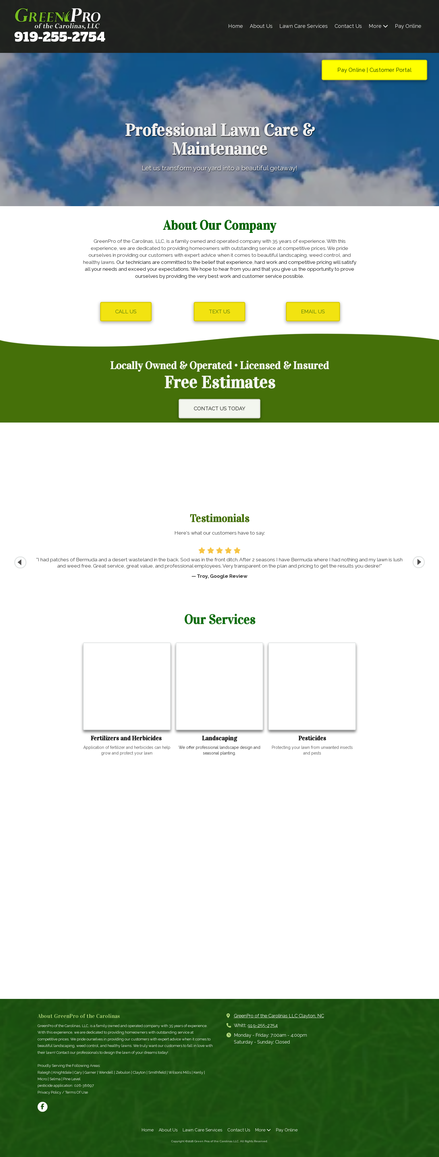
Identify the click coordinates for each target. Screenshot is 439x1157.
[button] (419, 562)
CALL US (126, 311)
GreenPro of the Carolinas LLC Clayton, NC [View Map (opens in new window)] (279, 1016)
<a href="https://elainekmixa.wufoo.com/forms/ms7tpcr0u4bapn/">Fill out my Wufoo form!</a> (219, 880)
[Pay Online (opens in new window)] (408, 26)
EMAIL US (313, 311)
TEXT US (219, 311)
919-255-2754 (59, 37)
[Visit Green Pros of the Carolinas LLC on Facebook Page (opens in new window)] (43, 1107)
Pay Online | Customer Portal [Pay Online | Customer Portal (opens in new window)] (374, 70)
